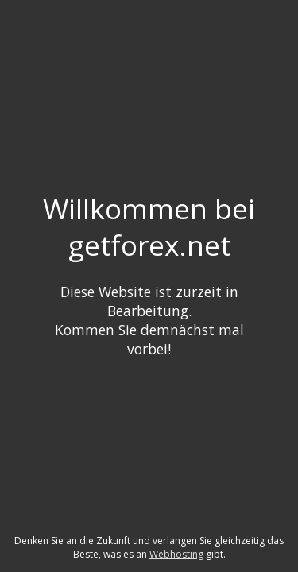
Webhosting (176, 554)
